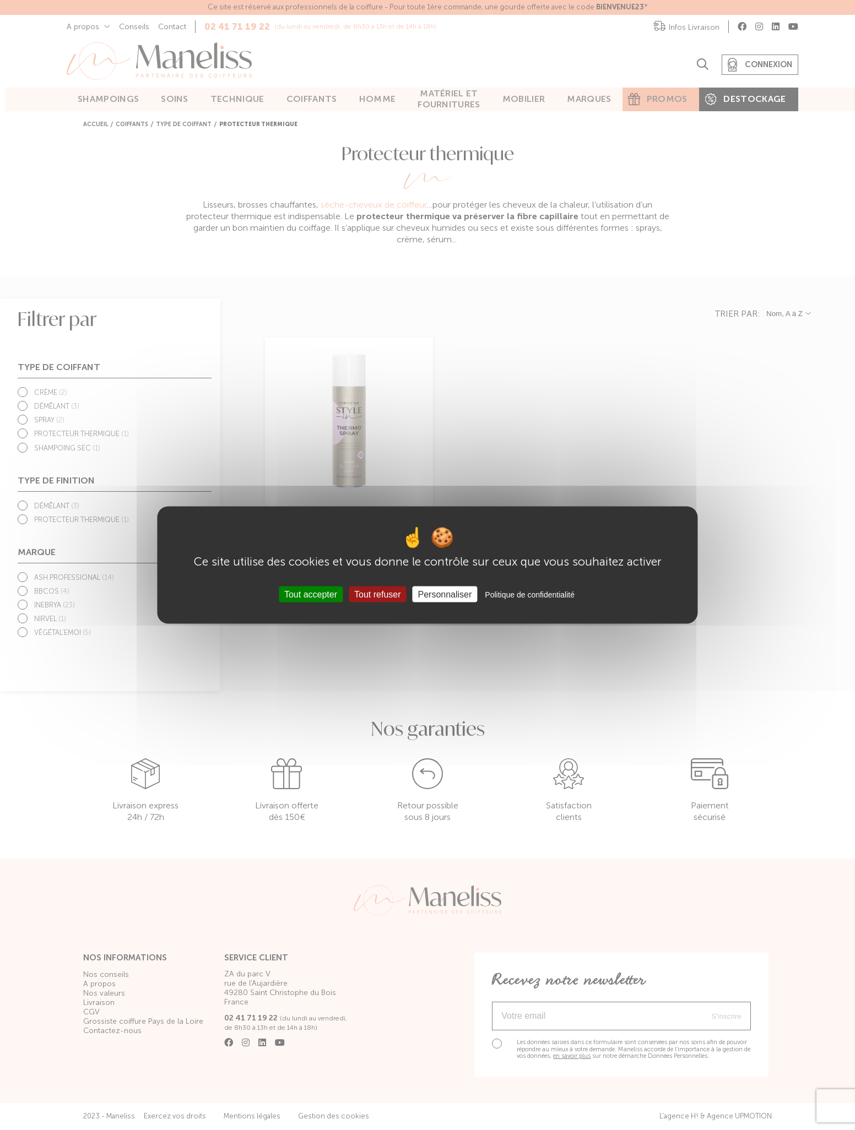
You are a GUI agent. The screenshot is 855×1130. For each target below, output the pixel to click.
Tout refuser (377, 594)
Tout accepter (310, 594)
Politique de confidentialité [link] (530, 594)
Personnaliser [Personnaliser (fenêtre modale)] (445, 594)
